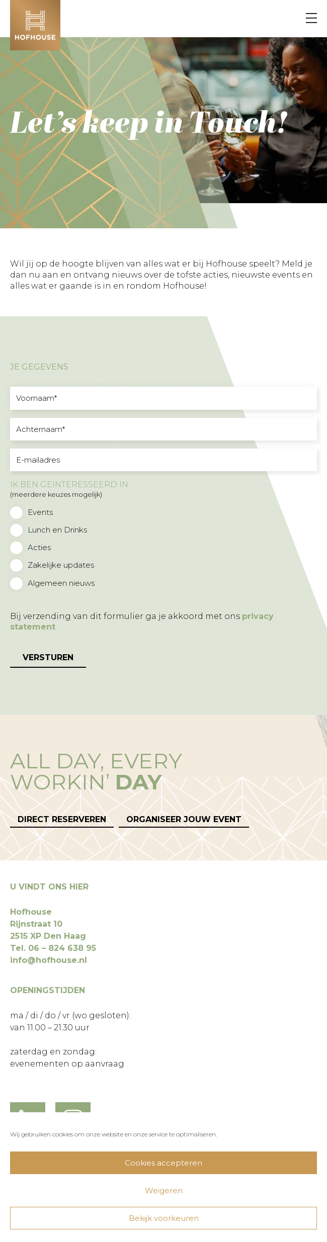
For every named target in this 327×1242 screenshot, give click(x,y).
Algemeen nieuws (61, 583)
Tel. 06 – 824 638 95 (53, 948)
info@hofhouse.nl (48, 960)
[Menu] (311, 18)
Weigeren (164, 1190)
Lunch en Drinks (57, 530)
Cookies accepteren (163, 1163)
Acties (39, 547)
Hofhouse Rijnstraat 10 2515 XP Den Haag (48, 924)
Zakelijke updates (61, 565)
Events (40, 512)
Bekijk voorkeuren (164, 1218)
